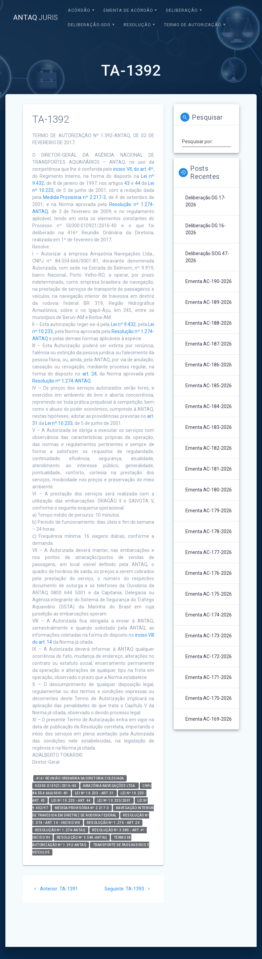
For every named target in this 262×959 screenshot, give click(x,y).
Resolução (137, 24)
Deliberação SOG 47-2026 (207, 257)
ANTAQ (35, 17)
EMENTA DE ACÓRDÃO (128, 10)
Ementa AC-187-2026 (208, 344)
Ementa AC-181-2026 (208, 469)
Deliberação (182, 10)
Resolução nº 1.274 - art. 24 (113, 823)
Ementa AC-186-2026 (208, 364)
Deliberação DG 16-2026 (205, 229)
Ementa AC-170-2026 (208, 698)
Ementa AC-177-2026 (208, 552)
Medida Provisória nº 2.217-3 (74, 197)
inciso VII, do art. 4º (133, 169)
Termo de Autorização (192, 24)
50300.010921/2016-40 (55, 786)
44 (137, 183)
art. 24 (89, 373)
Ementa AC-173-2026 (208, 635)
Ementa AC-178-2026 (208, 531)
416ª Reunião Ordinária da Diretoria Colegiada (80, 778)
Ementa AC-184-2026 (208, 406)
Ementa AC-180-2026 (208, 489)
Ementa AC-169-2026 (208, 719)
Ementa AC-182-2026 (208, 448)
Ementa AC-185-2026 (208, 385)
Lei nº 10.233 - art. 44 (71, 800)
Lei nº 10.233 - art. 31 (94, 793)
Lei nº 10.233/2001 (114, 800)
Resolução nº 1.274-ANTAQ (61, 381)
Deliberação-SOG (89, 24)
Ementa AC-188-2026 (208, 323)
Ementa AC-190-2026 (208, 281)
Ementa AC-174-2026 (208, 614)
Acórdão (79, 10)
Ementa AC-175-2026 (208, 594)
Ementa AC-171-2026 (208, 677)
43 (127, 183)
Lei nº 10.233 (59, 423)
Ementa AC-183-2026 (208, 427)
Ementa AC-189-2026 (208, 302)
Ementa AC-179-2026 (208, 510)
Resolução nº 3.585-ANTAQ (82, 837)
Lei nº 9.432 (123, 324)
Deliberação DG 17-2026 (205, 201)
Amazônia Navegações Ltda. (109, 786)
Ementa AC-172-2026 (208, 656)
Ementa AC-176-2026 (208, 573)
